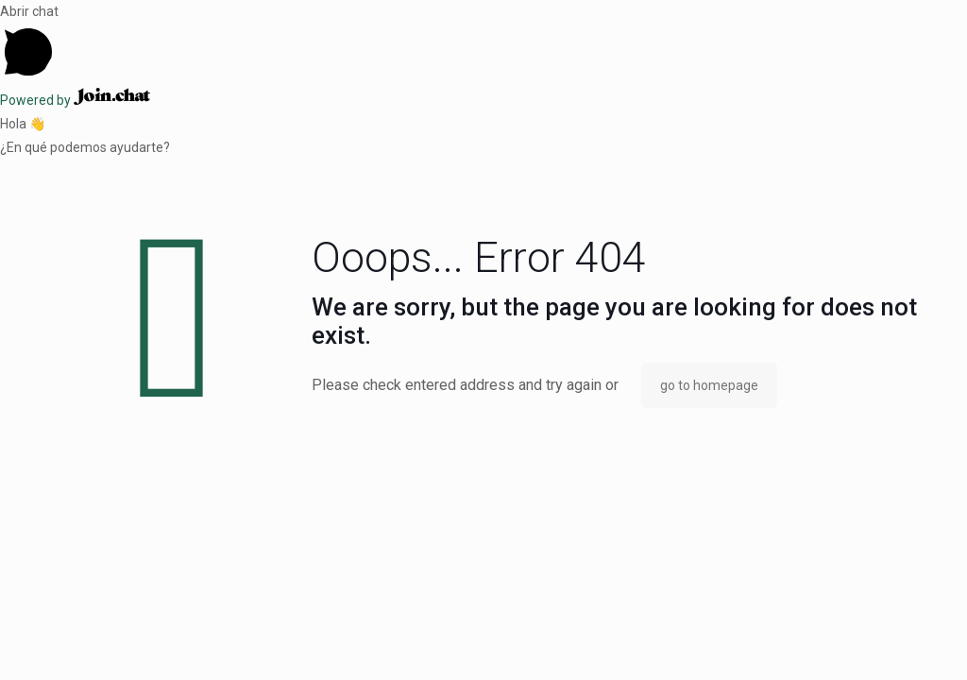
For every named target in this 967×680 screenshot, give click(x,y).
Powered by (75, 100)
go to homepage (709, 385)
